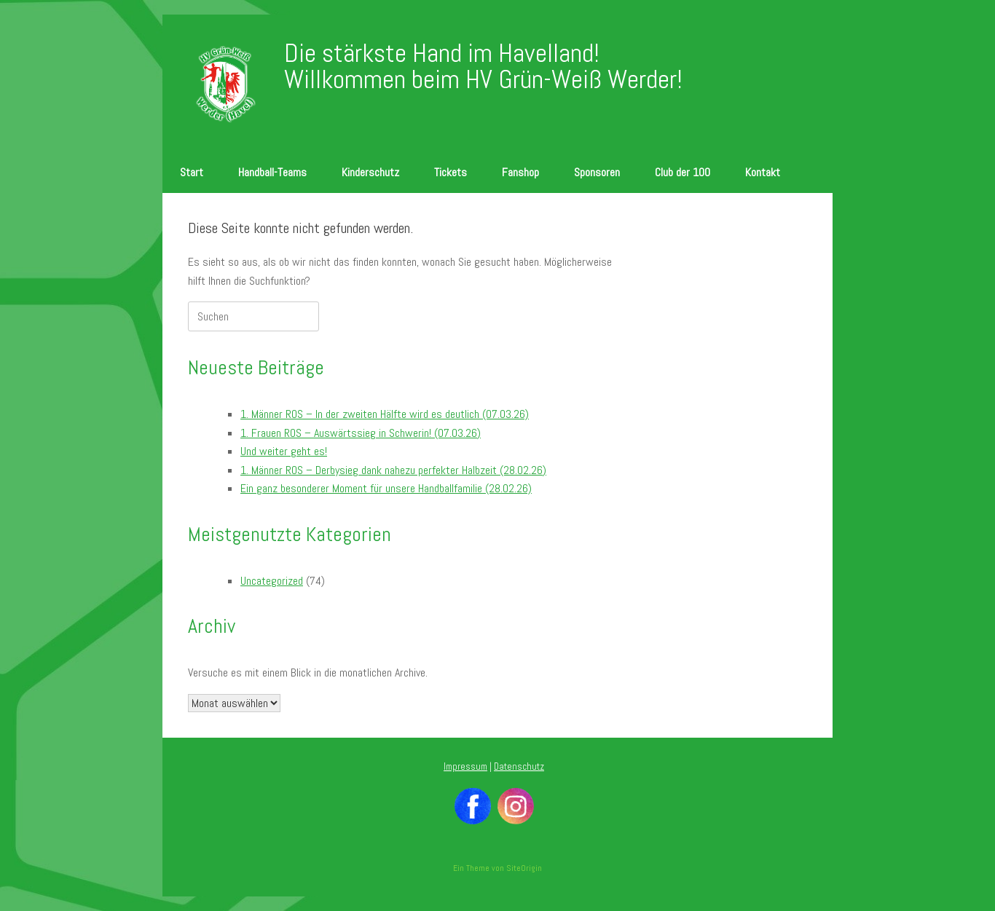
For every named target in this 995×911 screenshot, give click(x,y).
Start (191, 172)
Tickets (450, 172)
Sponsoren (597, 172)
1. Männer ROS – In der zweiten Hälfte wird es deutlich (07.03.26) (384, 414)
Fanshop (520, 172)
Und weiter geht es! (283, 451)
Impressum (465, 766)
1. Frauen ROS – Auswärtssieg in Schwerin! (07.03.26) (360, 433)
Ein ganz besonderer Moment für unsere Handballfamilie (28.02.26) (386, 488)
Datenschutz (519, 766)
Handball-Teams (272, 172)
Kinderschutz (370, 172)
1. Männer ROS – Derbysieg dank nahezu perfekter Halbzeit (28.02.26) (393, 470)
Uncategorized (271, 580)
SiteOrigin (524, 868)
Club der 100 (682, 172)
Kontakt (762, 172)
